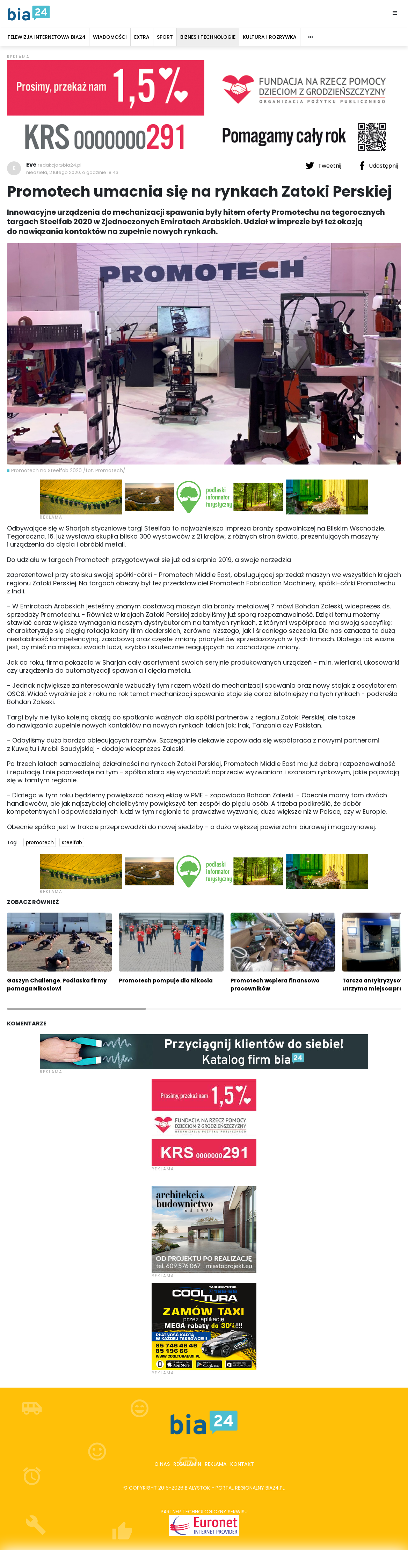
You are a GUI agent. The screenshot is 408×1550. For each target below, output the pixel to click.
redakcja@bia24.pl (59, 165)
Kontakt (242, 1464)
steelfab (72, 842)
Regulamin (187, 1464)
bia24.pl (275, 1487)
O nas (162, 1464)
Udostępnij (378, 165)
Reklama (216, 1464)
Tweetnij (324, 165)
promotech (40, 842)
